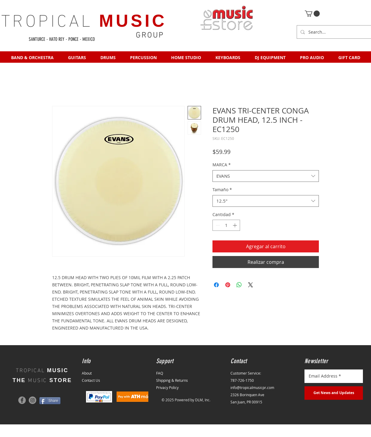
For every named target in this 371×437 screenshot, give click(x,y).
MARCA (221, 164)
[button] (312, 14)
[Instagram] (32, 400)
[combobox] (265, 176)
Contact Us (91, 380)
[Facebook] (22, 400)
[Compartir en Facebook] (216, 284)
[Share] (50, 400)
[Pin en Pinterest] (227, 284)
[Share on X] (250, 284)
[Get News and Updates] (333, 393)
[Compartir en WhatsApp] (239, 284)
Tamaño (222, 189)
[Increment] (235, 225)
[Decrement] (217, 225)
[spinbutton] (226, 225)
